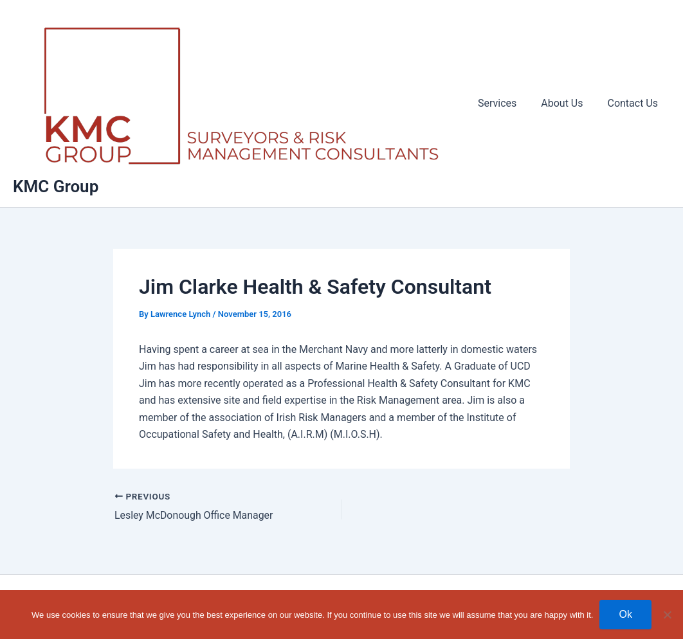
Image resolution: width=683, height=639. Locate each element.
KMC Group (55, 190)
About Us (567, 105)
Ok (625, 614)
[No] (666, 614)
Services (506, 105)
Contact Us (634, 105)
